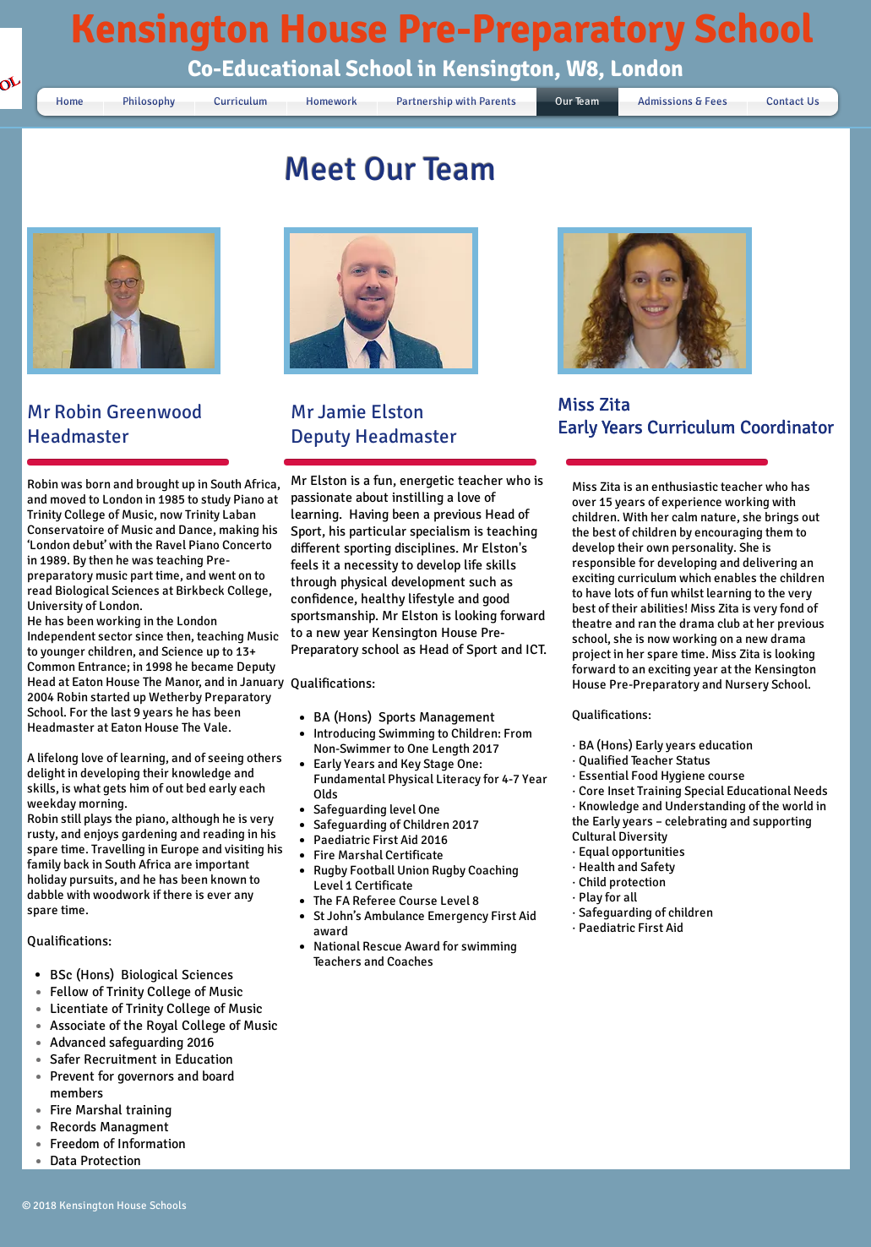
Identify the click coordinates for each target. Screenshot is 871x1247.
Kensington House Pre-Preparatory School (442, 29)
